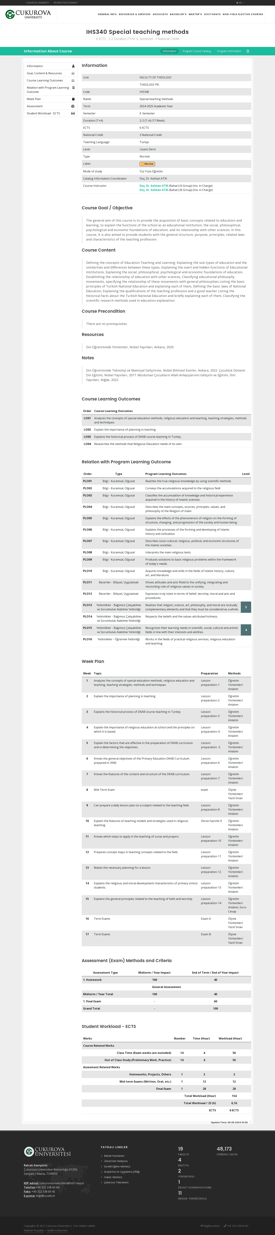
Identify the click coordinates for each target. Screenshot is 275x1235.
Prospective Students (65, 2)
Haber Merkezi (113, 1177)
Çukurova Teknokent (116, 1182)
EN (240, 3)
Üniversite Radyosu (116, 1161)
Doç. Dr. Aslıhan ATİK (154, 186)
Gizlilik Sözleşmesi (57, 1230)
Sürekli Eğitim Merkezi (117, 1166)
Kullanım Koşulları (34, 1230)
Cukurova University (37, 2)
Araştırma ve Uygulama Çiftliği (122, 1171)
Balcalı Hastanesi (114, 1155)
